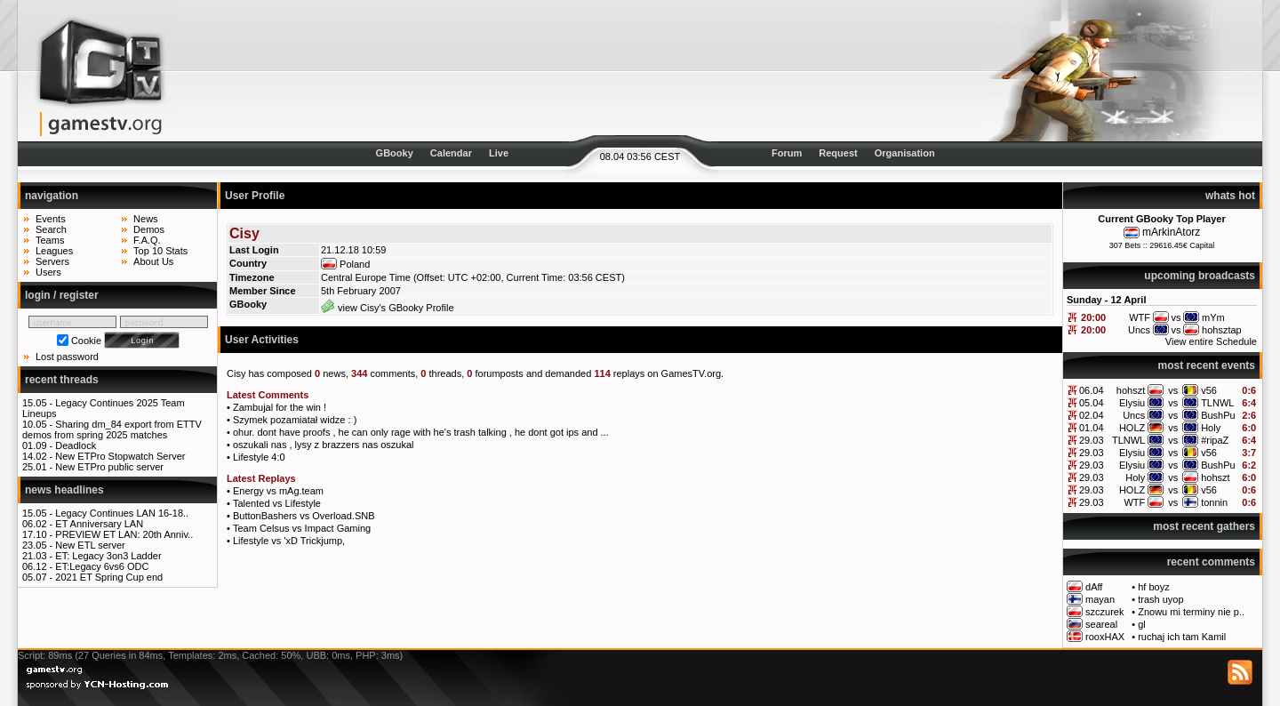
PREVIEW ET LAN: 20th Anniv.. (124, 534)
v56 (1209, 390)
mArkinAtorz (1171, 232)
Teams (50, 240)
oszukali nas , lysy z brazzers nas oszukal (323, 444)
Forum (787, 153)
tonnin (1214, 502)
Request (838, 153)
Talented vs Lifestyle (277, 503)
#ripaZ (1214, 440)
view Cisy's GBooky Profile (387, 307)
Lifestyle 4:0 (259, 457)
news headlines (64, 490)
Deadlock (75, 445)
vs (1173, 390)
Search (51, 229)
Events (51, 218)
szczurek (1104, 611)
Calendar (451, 153)
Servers (52, 261)
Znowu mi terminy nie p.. (1191, 611)
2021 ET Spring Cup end (109, 577)
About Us (153, 261)
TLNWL (1217, 402)
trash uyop (1160, 599)
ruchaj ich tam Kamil (1182, 636)
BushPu (1218, 415)
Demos (148, 229)
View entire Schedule (1211, 341)
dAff (1093, 587)
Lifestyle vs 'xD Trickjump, (289, 540)
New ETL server (89, 545)
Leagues (54, 250)
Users (48, 272)
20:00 (1093, 317)
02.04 (1091, 415)
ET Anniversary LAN (99, 523)
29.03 (1091, 440)
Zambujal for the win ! (279, 407)
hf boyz (1153, 587)
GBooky (394, 153)
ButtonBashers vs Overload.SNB (304, 515)
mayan (1100, 599)
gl (1142, 624)
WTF (1134, 502)
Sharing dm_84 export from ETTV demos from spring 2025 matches (112, 429)
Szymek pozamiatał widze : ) (294, 419)
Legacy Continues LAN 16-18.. (121, 513)
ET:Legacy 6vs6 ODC (101, 566)
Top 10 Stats (160, 250)
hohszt (1130, 390)
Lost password (67, 356)
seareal (1101, 624)
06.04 (1091, 390)
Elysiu (1132, 402)
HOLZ (1132, 427)
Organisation (905, 153)
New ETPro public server (109, 466)
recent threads (62, 379)
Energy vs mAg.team (278, 490)
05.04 (1091, 402)
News (145, 218)
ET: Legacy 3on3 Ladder (108, 555)
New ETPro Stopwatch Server (120, 456)
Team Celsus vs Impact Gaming (302, 528)
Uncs (1134, 415)
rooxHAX (1104, 636)
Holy (1210, 427)
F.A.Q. (147, 240)
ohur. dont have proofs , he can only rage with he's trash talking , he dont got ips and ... (421, 432)
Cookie (86, 340)
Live (498, 153)
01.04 (1091, 427)
